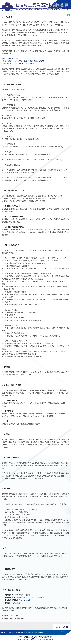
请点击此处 (28, 600)
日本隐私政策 (13, 58)
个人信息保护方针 (22, 632)
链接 (17, 403)
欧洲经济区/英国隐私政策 (34, 61)
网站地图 (4, 632)
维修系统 (31, 632)
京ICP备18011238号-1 (25, 639)
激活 (42, 632)
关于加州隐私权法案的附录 (23, 63)
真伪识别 (38, 632)
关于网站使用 (11, 632)
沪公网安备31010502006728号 (42, 639)
